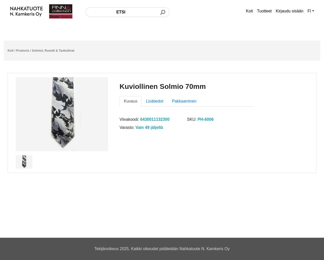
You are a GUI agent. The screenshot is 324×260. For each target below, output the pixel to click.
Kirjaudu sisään (289, 11)
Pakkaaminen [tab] (184, 101)
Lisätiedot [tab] (155, 101)
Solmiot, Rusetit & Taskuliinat (53, 50)
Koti (249, 11)
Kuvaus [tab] (130, 101)
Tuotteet (264, 11)
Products (22, 50)
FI (309, 11)
